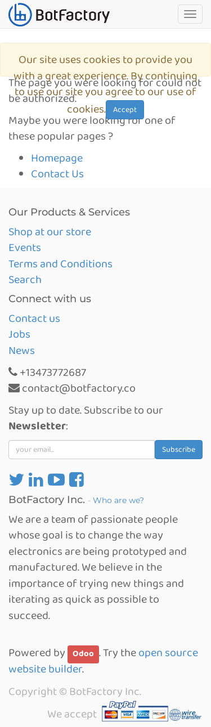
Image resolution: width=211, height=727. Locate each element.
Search (25, 280)
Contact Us (57, 174)
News (21, 351)
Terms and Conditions (60, 264)
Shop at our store (49, 232)
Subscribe (178, 449)
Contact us (34, 318)
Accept (125, 110)
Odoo (83, 654)
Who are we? (118, 500)
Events (24, 248)
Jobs (19, 334)
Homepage (57, 158)
